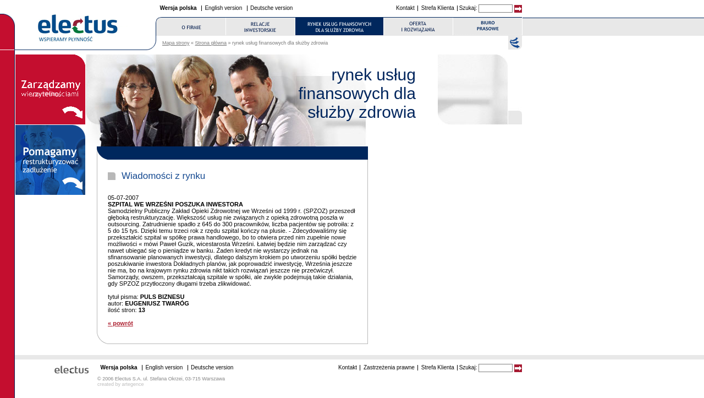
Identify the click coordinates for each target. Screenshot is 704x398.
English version (223, 8)
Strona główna (211, 43)
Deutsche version (271, 8)
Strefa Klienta (437, 8)
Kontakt (405, 8)
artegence (133, 384)
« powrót (120, 323)
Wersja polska (178, 8)
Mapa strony (176, 43)
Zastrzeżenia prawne (389, 367)
